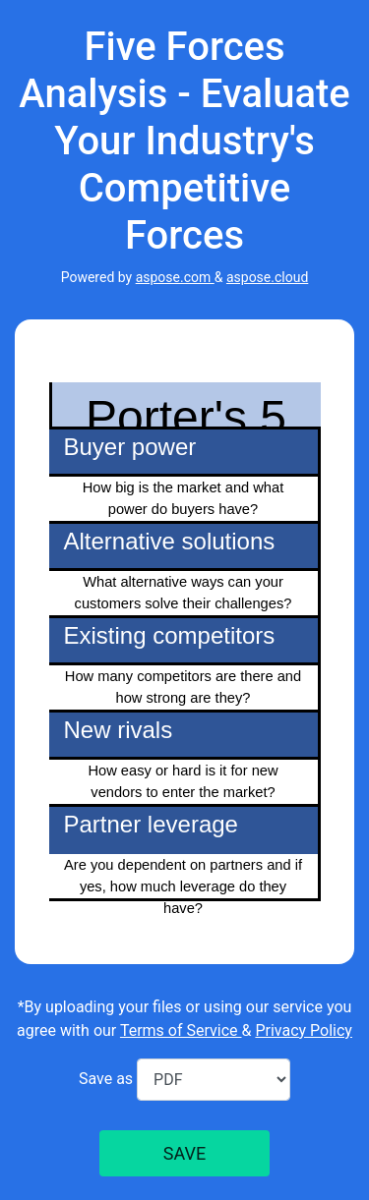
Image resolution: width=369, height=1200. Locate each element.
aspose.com (175, 277)
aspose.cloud (267, 277)
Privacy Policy (303, 1030)
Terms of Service (181, 1030)
